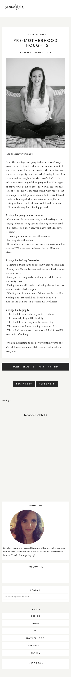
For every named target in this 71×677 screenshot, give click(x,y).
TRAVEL (35, 653)
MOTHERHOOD (35, 638)
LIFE (27, 34)
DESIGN (35, 616)
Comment (53, 367)
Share (26, 367)
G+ (34, 367)
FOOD (35, 623)
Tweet (16, 367)
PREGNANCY (39, 34)
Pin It (41, 367)
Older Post (47, 384)
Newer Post (24, 384)
